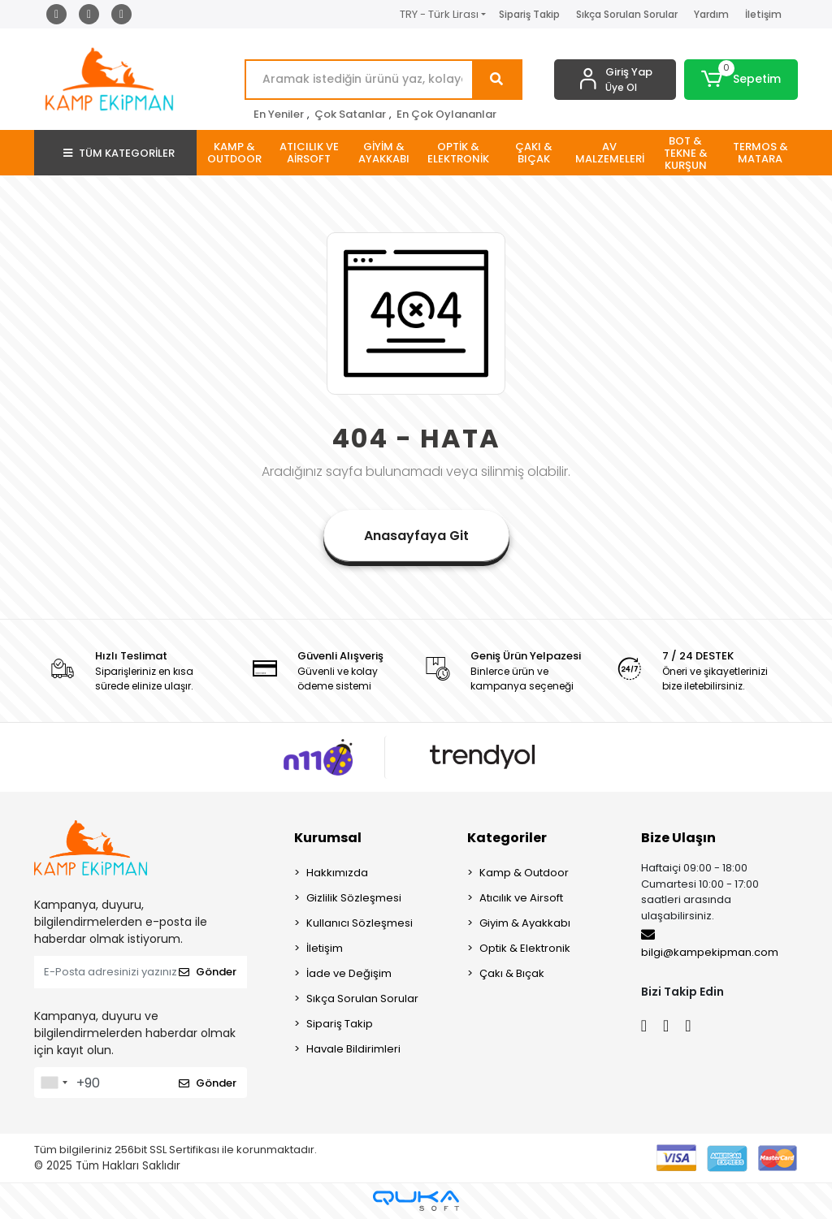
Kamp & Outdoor (524, 872)
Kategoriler (507, 837)
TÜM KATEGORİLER (119, 153)
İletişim (763, 14)
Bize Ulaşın (678, 837)
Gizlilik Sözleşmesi (353, 898)
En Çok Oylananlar (446, 114)
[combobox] (53, 1082)
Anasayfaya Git (416, 535)
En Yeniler (279, 114)
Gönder (207, 971)
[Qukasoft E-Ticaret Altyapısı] (416, 1201)
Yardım (711, 14)
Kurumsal (328, 837)
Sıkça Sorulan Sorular (627, 14)
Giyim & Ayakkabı (524, 923)
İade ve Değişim (349, 973)
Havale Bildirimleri (353, 1049)
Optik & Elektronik (524, 948)
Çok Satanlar (350, 114)
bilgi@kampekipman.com (709, 943)
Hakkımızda (337, 872)
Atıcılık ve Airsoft (521, 898)
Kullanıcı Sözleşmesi (359, 923)
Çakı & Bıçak (511, 973)
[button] (741, 79)
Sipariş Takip (529, 14)
